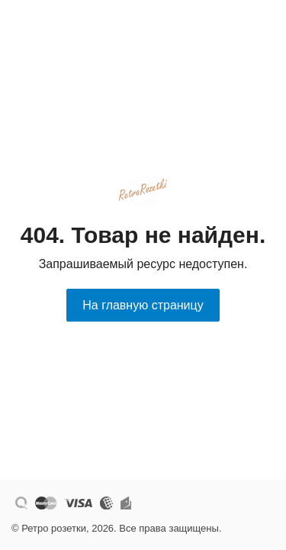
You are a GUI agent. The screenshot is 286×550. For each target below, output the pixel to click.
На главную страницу (142, 305)
